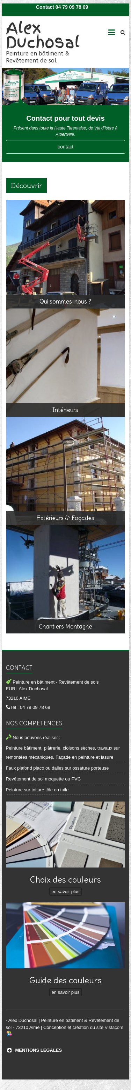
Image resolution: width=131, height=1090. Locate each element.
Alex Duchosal (43, 35)
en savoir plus (65, 891)
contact (65, 146)
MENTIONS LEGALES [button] (34, 1050)
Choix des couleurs (65, 879)
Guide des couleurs (65, 980)
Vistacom (114, 1027)
